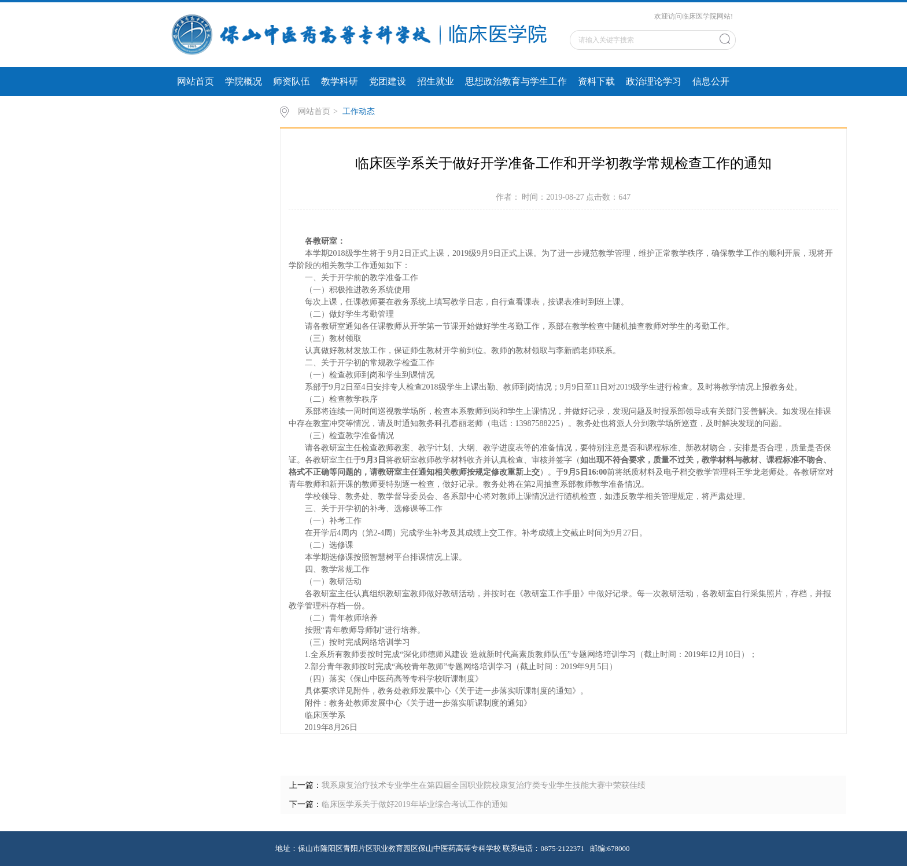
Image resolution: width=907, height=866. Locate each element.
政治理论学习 (653, 81)
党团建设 (387, 81)
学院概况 (243, 81)
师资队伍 (291, 81)
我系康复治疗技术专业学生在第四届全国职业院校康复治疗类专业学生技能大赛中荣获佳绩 (484, 785)
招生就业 (435, 81)
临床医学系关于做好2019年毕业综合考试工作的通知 (415, 804)
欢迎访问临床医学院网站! (693, 16)
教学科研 (339, 81)
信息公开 (710, 81)
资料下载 (596, 81)
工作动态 (358, 111)
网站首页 (195, 81)
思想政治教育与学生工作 (516, 81)
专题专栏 (195, 110)
